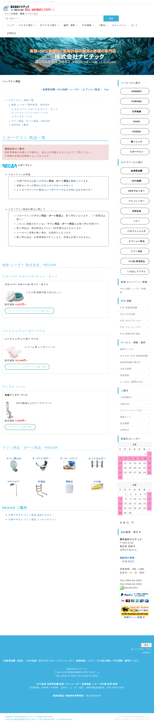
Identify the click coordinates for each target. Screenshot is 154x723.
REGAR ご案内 (20, 124)
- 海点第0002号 (77, 695)
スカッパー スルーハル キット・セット (36, 109)
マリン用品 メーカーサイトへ (32, 519)
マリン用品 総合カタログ (30, 515)
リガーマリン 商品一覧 (21, 100)
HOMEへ (147, 652)
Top (4, 81)
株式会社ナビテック (27, 717)
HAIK (147, 719)
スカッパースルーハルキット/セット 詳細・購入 (29, 311)
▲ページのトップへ (141, 649)
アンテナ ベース (23, 116)
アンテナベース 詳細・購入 (20, 427)
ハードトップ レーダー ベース (31, 112)
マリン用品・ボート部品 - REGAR (30, 121)
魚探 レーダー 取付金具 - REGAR (30, 104)
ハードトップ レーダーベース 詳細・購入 (27, 367)
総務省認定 (128, 561)
